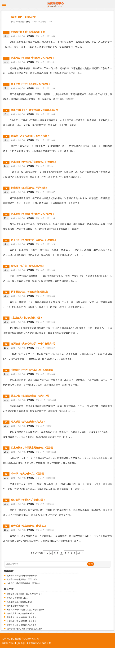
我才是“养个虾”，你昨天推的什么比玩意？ (25, 629)
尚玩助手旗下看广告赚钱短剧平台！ (29, 32)
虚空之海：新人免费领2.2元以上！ (21, 625)
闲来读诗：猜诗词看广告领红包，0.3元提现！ (34, 162)
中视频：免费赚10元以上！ (18, 598)
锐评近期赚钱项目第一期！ (18, 606)
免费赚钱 (30, 36)
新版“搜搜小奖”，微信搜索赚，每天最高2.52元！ (35, 110)
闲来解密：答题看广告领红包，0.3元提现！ (32, 214)
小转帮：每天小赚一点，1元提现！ (28, 473)
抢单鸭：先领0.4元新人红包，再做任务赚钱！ (26, 609)
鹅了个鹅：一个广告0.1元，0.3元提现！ (30, 84)
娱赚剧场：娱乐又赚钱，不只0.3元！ (29, 188)
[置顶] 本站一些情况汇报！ (24, 17)
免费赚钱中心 (57, 4)
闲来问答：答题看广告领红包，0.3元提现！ (32, 58)
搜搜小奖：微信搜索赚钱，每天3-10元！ (31, 396)
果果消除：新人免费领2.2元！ (20, 602)
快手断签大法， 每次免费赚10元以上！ (30, 292)
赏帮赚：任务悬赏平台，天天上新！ (22, 579)
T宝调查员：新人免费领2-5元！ (27, 318)
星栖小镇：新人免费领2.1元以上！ (21, 621)
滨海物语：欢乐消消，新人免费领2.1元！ (24, 594)
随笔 (28, 21)
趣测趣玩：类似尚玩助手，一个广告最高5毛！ (34, 343)
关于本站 (6, 638)
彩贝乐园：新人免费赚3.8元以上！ (28, 421)
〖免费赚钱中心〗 (33, 643)
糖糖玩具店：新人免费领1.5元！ (21, 613)
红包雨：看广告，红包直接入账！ (28, 266)
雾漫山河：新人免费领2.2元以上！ (21, 617)
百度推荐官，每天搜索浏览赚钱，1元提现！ (33, 447)
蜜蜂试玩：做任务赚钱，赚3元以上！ (29, 525)
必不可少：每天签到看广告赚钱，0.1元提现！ (34, 240)
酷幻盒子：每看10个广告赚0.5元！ (28, 500)
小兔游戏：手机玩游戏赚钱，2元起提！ (24, 583)
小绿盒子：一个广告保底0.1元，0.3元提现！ (33, 370)
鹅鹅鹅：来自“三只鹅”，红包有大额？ (30, 136)
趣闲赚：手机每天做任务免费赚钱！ (22, 575)
